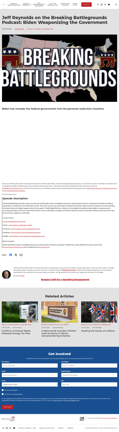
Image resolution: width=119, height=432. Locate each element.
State (4, 380)
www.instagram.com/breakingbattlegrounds (25, 232)
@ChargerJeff (44, 247)
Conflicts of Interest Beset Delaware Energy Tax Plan (16, 332)
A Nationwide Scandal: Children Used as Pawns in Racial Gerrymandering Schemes (58, 333)
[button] (13, 4)
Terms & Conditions (70, 400)
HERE (22, 276)
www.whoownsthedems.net (13, 247)
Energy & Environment (11, 324)
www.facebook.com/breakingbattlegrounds (25, 229)
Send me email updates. (11, 390)
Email (3, 371)
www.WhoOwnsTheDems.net (12, 188)
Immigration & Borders (90, 324)
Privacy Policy (57, 400)
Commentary (48, 29)
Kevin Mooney (17, 327)
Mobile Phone (65, 371)
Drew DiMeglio (97, 327)
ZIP (62, 380)
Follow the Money (34, 29)
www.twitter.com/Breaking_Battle (20, 225)
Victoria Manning (58, 327)
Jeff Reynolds (19, 29)
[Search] (116, 4)
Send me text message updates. (13, 394)
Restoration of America (109, 418)
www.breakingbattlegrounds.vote (14, 221)
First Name (5, 362)
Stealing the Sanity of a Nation (98, 331)
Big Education (47, 324)
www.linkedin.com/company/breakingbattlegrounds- (27, 236)
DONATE (86, 4)
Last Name (64, 362)
